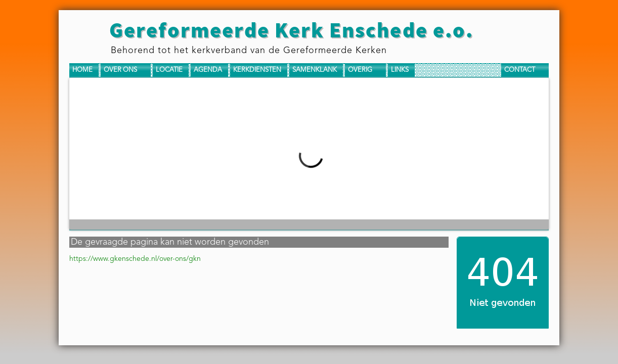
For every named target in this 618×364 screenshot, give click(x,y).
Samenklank (314, 70)
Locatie (169, 70)
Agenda (208, 70)
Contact (519, 70)
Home (82, 70)
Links (400, 70)
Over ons (120, 70)
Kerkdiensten (257, 70)
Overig (360, 70)
